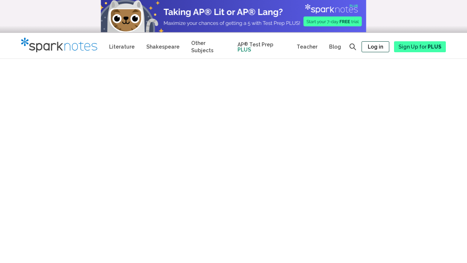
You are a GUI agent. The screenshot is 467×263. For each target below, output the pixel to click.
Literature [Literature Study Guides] (122, 47)
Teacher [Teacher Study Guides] (307, 47)
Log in (375, 47)
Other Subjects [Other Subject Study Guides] (202, 46)
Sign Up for (419, 47)
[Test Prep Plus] (261, 45)
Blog (335, 47)
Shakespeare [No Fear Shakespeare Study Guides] (163, 47)
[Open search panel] (353, 47)
